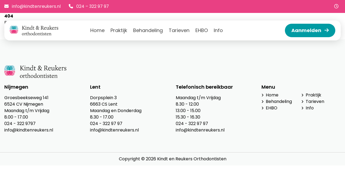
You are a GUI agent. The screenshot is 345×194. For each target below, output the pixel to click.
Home (97, 30)
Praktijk (119, 30)
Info (218, 30)
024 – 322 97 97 (89, 6)
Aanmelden (310, 30)
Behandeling (148, 30)
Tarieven (179, 30)
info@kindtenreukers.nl (32, 6)
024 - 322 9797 (20, 123)
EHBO (201, 30)
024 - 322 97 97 (106, 123)
